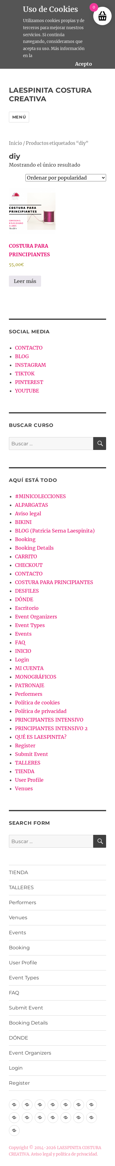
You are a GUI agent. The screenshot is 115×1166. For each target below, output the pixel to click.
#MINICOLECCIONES (40, 496)
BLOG (22, 356)
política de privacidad (76, 1154)
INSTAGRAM (30, 365)
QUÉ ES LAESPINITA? (41, 737)
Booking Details (34, 548)
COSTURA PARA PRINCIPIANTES (54, 582)
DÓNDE (24, 599)
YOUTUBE (27, 391)
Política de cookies (37, 702)
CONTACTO (29, 348)
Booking (25, 539)
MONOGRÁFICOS (35, 677)
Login (22, 660)
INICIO (23, 651)
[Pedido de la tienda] (65, 177)
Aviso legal (28, 513)
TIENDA (24, 771)
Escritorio (27, 608)
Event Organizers (36, 617)
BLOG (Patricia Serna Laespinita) (55, 531)
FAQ (20, 642)
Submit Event (31, 754)
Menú (19, 116)
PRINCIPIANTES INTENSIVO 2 (51, 728)
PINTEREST (29, 382)
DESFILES (27, 591)
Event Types (30, 625)
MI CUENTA (29, 668)
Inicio (15, 143)
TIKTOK (25, 373)
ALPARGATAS (31, 505)
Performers (28, 694)
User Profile (29, 780)
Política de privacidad (41, 711)
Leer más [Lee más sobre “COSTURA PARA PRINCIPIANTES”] (25, 281)
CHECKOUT (29, 565)
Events (23, 634)
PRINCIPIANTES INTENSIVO (49, 720)
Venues (24, 788)
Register (25, 745)
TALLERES (27, 763)
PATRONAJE (29, 685)
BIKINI (23, 522)
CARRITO (26, 556)
